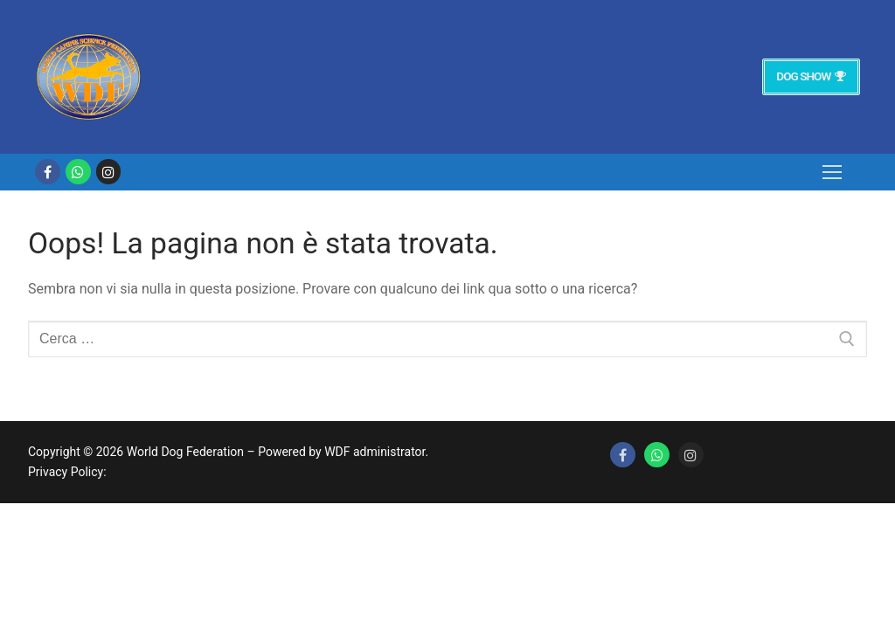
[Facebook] (47, 171)
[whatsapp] (78, 171)
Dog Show (810, 76)
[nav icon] (832, 172)
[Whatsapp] (657, 454)
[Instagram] (108, 171)
